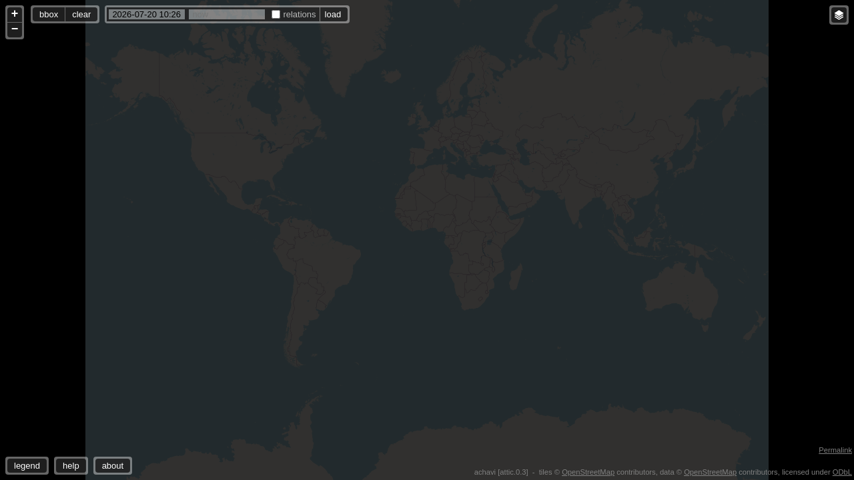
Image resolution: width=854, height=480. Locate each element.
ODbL (842, 472)
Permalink (835, 450)
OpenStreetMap (588, 472)
